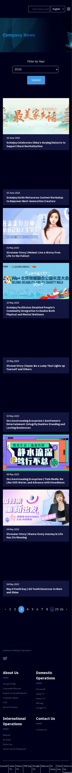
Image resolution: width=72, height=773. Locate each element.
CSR (5, 702)
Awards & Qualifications (15, 693)
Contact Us (41, 729)
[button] (68, 8)
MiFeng (39, 703)
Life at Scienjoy (10, 707)
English (58, 9)
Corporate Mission (12, 688)
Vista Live (7, 744)
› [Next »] (66, 609)
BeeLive (6, 735)
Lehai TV (40, 694)
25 (57, 609)
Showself (40, 689)
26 (62, 609)
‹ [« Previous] (5, 609)
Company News (10, 697)
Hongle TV (41, 707)
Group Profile (9, 683)
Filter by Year (36, 61)
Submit (36, 80)
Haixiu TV (40, 698)
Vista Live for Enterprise (14, 749)
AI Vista (7, 739)
